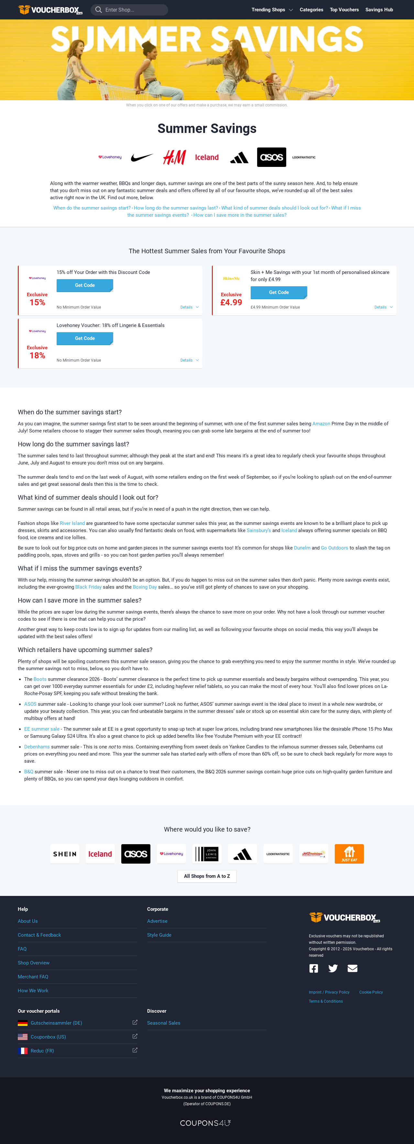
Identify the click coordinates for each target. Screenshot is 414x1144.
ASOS (30, 704)
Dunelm (302, 548)
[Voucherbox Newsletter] (352, 971)
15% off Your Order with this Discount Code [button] (103, 272)
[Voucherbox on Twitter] (333, 971)
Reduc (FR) (77, 1050)
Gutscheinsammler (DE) (77, 1023)
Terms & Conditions (326, 1001)
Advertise (157, 921)
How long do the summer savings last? (176, 208)
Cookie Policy (371, 992)
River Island (72, 523)
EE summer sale (42, 729)
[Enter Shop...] (129, 10)
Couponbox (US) (77, 1036)
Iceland (289, 530)
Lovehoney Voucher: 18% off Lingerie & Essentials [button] (111, 325)
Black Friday (88, 587)
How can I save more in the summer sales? (240, 215)
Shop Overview (33, 963)
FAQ (22, 949)
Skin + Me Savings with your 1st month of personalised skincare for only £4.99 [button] (320, 275)
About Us (28, 921)
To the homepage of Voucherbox (50, 9)
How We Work (33, 991)
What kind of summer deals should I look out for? (274, 208)
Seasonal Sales (163, 1023)
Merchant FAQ (33, 977)
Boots (40, 679)
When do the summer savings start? (92, 208)
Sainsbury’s (259, 530)
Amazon (321, 424)
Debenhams (37, 747)
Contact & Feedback (39, 935)
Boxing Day (145, 587)
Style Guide (159, 935)
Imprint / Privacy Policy (329, 992)
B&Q (29, 772)
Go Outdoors (334, 548)
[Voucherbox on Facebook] (314, 971)
